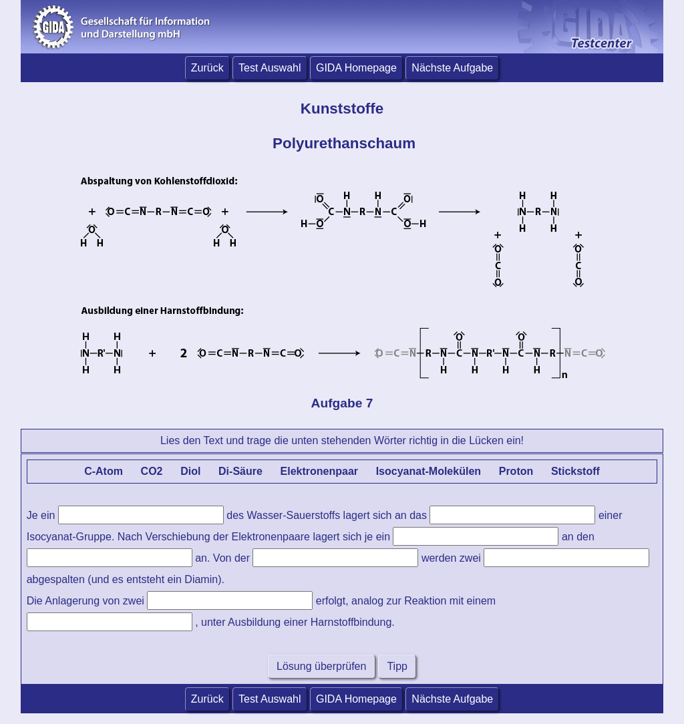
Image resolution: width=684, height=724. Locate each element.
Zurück (207, 67)
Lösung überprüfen (321, 666)
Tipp (397, 666)
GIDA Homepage (356, 67)
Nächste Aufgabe (452, 67)
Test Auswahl (269, 67)
